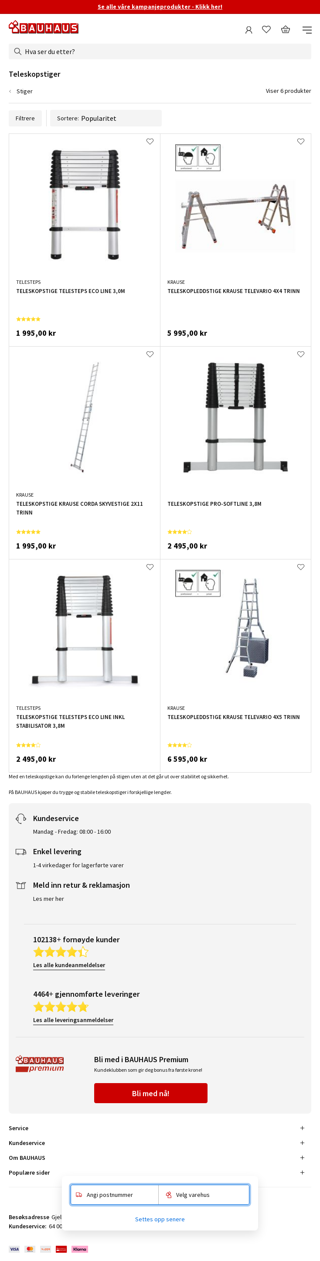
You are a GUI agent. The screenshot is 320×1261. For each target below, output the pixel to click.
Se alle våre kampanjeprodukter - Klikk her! (160, 6)
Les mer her (48, 899)
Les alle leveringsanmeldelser (73, 1020)
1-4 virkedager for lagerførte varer (78, 865)
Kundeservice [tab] (27, 1143)
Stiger (25, 91)
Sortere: (106, 118)
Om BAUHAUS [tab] (27, 1158)
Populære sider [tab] (29, 1172)
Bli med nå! (151, 1093)
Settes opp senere (160, 1219)
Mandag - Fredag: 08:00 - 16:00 (72, 831)
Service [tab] (18, 1128)
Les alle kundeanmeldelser (69, 965)
